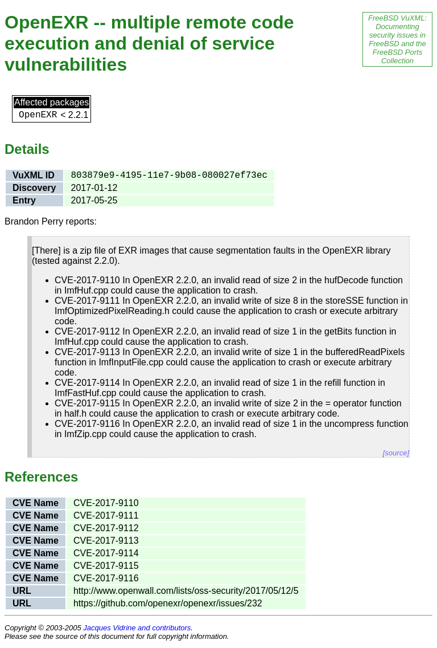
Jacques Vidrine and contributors (137, 627)
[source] (396, 453)
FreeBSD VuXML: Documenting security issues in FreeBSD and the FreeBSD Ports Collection (397, 39)
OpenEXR (38, 115)
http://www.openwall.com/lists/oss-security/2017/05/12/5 (186, 591)
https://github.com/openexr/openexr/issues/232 (167, 603)
